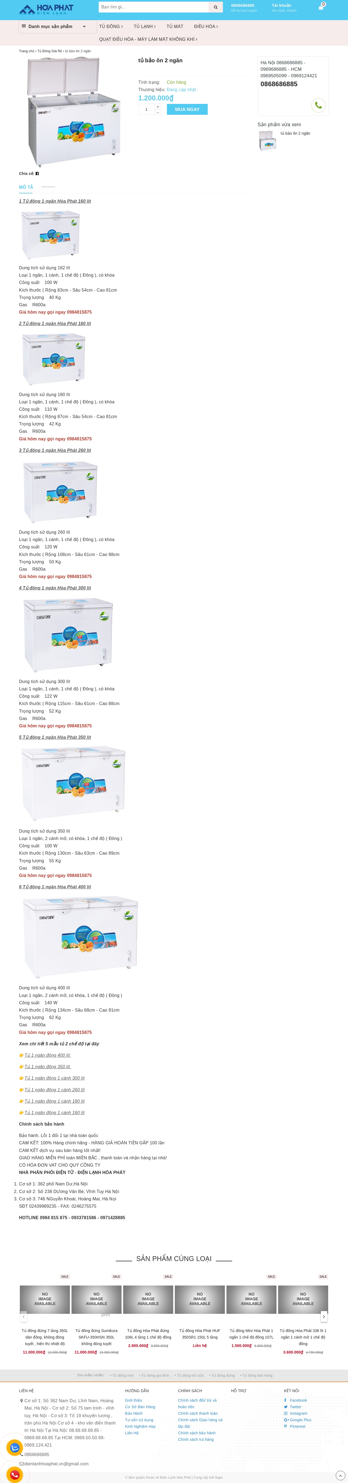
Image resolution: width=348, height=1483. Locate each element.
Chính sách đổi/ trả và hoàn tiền (197, 1403)
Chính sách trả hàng (196, 1439)
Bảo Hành (133, 1413)
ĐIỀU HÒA (206, 26)
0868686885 (242, 5)
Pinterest (295, 1426)
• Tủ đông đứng (222, 1375)
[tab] (26, 187)
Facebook (295, 1400)
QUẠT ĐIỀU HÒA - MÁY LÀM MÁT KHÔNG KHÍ (148, 39)
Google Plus (297, 1420)
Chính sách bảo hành (197, 1433)
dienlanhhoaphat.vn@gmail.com (56, 1464)
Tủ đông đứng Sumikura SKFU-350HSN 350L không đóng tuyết (97, 1337)
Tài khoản (281, 5)
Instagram (295, 1413)
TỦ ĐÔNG (111, 26)
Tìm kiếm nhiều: (91, 1375)
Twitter (293, 1407)
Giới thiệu (133, 1400)
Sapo (219, 1477)
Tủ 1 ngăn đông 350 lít (47, 1066)
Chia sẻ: (27, 173)
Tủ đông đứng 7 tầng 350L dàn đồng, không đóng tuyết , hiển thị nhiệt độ (45, 1337)
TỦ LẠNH (145, 26)
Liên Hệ (132, 1433)
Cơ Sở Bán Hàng (140, 1407)
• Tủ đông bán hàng (256, 1375)
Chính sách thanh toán (198, 1413)
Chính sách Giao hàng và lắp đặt (200, 1423)
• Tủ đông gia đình (154, 1375)
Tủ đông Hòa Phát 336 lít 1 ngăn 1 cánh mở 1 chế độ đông (303, 1337)
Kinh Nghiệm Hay (140, 1426)
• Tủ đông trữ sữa (189, 1375)
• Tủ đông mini (122, 1375)
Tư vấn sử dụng (139, 1420)
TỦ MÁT (175, 26)
